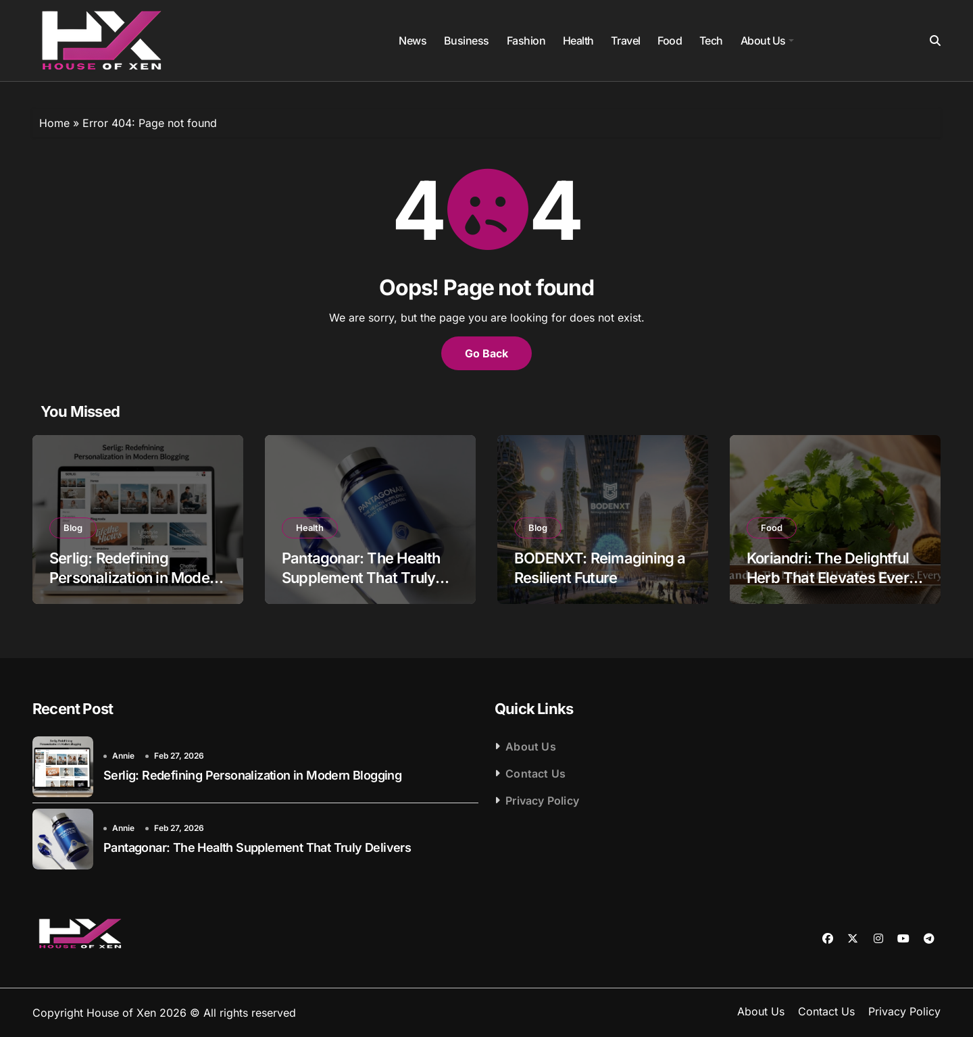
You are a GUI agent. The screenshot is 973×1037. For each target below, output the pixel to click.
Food (669, 40)
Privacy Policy (542, 800)
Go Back (486, 353)
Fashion (526, 40)
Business (466, 40)
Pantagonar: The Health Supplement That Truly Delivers (361, 577)
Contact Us (535, 773)
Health (578, 40)
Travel (625, 40)
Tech (711, 40)
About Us (767, 40)
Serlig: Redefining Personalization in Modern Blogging (136, 577)
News (412, 40)
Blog (73, 527)
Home (54, 123)
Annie (123, 756)
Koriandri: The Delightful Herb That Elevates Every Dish (832, 577)
